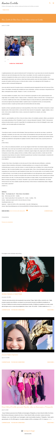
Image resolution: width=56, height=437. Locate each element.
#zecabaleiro (21, 211)
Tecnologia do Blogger (28, 431)
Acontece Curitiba (10, 3)
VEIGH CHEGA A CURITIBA (12, 294)
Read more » (50, 309)
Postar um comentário (7, 222)
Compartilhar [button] (48, 211)
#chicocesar (13, 211)
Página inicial (6, 9)
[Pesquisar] (50, 3)
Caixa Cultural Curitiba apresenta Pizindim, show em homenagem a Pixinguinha (27, 407)
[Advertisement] (28, 238)
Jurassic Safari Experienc (10, 355)
